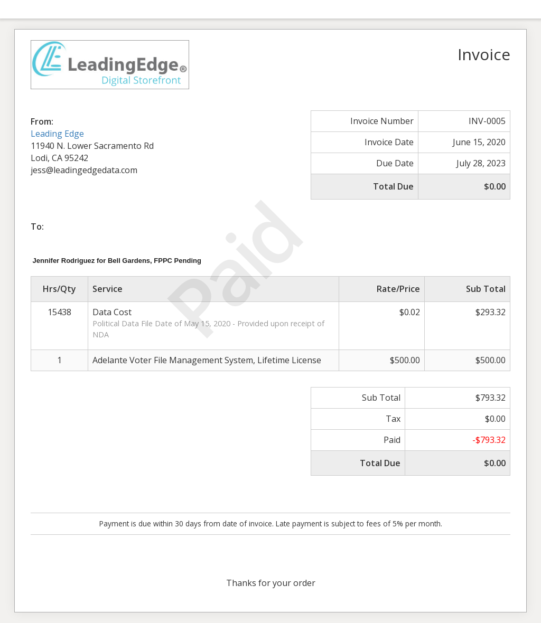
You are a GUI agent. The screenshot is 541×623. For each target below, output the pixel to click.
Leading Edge (57, 133)
